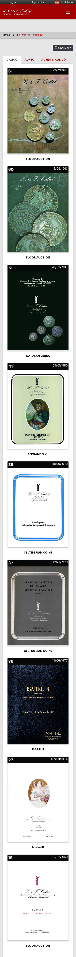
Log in (13, 2)
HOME (7, 35)
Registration (38, 2)
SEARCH (62, 48)
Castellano (63, 2)
